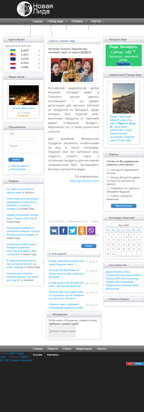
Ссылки (37, 354)
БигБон (137, 275)
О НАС (58, 27)
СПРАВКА (78, 21)
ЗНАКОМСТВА (77, 27)
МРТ (118, 278)
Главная (38, 21)
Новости (53, 348)
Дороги (109, 271)
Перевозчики (113, 285)
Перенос (119, 271)
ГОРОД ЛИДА (56, 21)
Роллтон (110, 278)
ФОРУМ (95, 27)
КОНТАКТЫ (61, 33)
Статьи (67, 348)
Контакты (53, 354)
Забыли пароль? (20, 166)
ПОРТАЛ (97, 21)
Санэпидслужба (130, 285)
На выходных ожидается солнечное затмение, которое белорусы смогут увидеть (23, 231)
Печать (95, 221)
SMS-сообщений (123, 281)
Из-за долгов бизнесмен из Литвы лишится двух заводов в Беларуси (66, 273)
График (110, 281)
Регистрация (18, 169)
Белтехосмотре (129, 278)
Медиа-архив (84, 348)
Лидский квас (91, 235)
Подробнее (123, 63)
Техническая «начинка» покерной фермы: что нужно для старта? (22, 277)
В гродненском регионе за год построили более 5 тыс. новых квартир (22, 264)
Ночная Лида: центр (23, 108)
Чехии (129, 275)
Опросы (102, 348)
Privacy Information (22, 360)
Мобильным (112, 288)
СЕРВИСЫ (39, 27)
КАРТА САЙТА (41, 33)
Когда (122, 275)
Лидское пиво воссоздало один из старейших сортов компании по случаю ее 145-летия (66, 295)
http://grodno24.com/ (84, 181)
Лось (127, 271)
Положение (112, 275)
